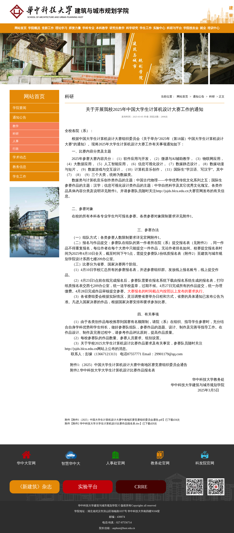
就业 (203, 28)
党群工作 (48, 28)
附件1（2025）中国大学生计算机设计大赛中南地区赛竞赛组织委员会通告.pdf (118, 419)
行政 (16, 148)
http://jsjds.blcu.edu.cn (172, 191)
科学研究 (132, 28)
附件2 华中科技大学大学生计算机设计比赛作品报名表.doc (106, 423)
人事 (16, 141)
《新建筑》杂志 (35, 486)
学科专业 (88, 28)
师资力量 (75, 28)
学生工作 (146, 28)
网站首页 (21, 28)
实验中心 (159, 28)
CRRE (141, 486)
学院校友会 (190, 28)
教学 (16, 126)
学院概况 (34, 28)
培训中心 (213, 28)
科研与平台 (174, 28)
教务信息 (19, 167)
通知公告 (19, 117)
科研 (16, 133)
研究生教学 (117, 28)
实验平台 (88, 486)
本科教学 (102, 28)
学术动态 (19, 157)
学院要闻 (19, 108)
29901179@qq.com (168, 354)
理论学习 (61, 28)
